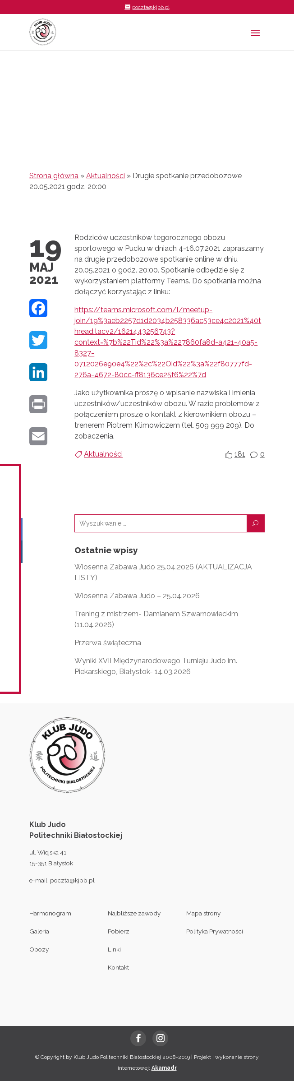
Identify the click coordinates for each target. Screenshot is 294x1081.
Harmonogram (50, 913)
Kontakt (118, 967)
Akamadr (164, 1068)
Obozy (39, 949)
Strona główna (53, 175)
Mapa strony (203, 913)
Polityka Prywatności (214, 931)
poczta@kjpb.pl (72, 880)
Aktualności (105, 175)
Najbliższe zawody (134, 913)
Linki (114, 949)
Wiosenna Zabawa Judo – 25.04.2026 (137, 595)
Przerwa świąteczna (107, 642)
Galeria (39, 931)
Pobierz (118, 931)
